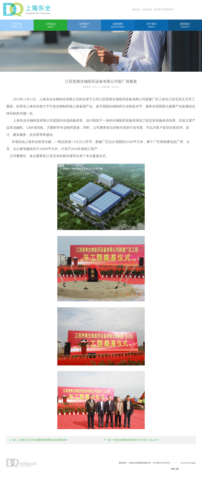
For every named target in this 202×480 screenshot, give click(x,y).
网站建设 (175, 463)
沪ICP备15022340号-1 (162, 463)
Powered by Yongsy (187, 463)
